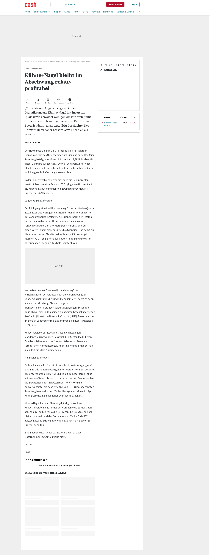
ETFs (85, 11)
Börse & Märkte (42, 11)
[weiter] (139, 12)
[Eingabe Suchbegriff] (71, 4)
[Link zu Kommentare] (58, 100)
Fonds (76, 11)
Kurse (67, 11)
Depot (115, 4)
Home (27, 62)
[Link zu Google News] (69, 100)
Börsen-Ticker (42, 62)
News (27, 11)
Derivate (95, 11)
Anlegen (57, 11)
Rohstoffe (108, 11)
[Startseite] (30, 4)
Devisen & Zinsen (125, 11)
